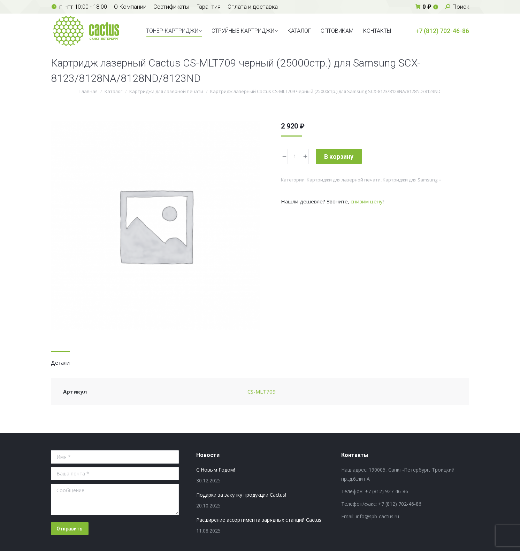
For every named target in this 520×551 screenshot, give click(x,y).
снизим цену (367, 201)
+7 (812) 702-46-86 (442, 30)
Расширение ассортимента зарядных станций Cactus (258, 520)
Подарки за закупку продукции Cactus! (241, 494)
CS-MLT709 (261, 391)
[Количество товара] (295, 156)
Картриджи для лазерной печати (344, 180)
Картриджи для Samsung (410, 180)
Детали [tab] (60, 362)
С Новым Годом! (215, 469)
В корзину (338, 156)
